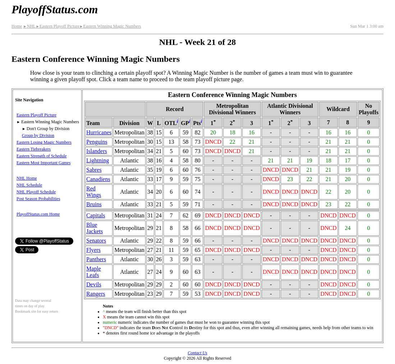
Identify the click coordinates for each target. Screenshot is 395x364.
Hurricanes (98, 132)
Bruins (94, 204)
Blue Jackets (94, 228)
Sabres (94, 170)
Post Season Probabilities (38, 198)
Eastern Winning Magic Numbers (110, 26)
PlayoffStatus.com (55, 9)
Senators (96, 241)
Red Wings (93, 191)
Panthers (96, 259)
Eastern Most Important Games (43, 162)
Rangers (95, 294)
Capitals (95, 215)
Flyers (93, 250)
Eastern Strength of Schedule (42, 155)
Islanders (96, 151)
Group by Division (38, 135)
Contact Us (197, 352)
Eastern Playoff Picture (57, 26)
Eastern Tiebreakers (34, 149)
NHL (29, 26)
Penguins (96, 142)
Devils (93, 284)
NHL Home (27, 178)
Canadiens (98, 179)
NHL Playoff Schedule (36, 191)
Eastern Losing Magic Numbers (44, 142)
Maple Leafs (93, 272)
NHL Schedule (29, 185)
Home (17, 26)
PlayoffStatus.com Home (38, 214)
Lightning (97, 160)
